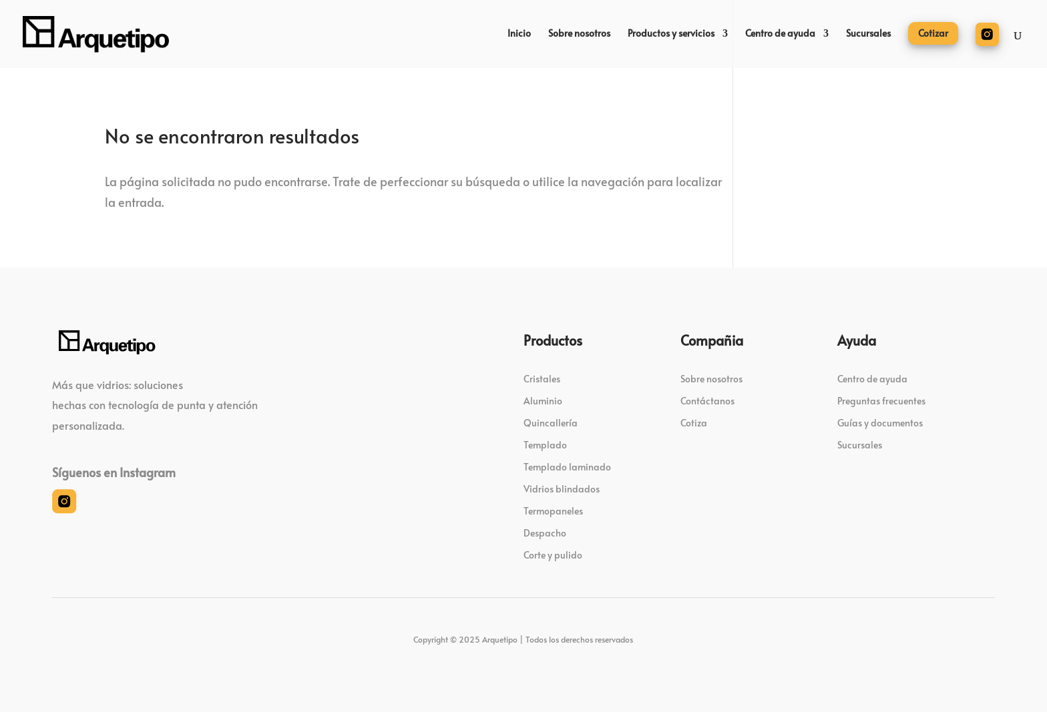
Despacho (545, 532)
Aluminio (543, 400)
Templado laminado (567, 466)
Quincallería (551, 422)
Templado (545, 444)
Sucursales (868, 34)
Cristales (542, 378)
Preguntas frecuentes (881, 400)
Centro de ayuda (780, 34)
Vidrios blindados (562, 488)
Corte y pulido (553, 555)
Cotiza (693, 422)
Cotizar (933, 33)
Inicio (519, 34)
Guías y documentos (880, 422)
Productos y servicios (671, 34)
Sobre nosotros (579, 34)
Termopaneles (553, 510)
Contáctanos (707, 400)
